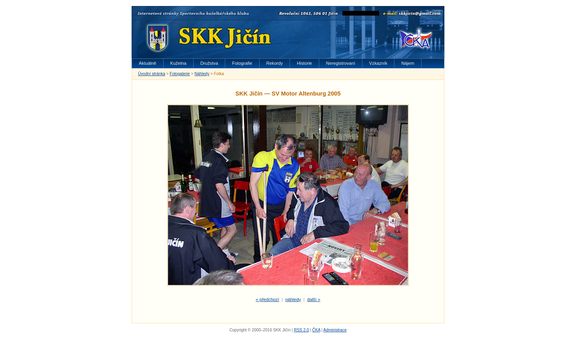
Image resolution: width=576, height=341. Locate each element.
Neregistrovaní (340, 63)
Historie (304, 63)
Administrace (334, 330)
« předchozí (267, 299)
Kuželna (178, 63)
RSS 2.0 (301, 330)
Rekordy (274, 63)
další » (313, 299)
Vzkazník (378, 63)
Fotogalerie (180, 74)
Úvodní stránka (151, 74)
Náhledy (201, 74)
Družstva (209, 63)
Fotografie (242, 63)
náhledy (293, 299)
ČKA (316, 330)
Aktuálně (147, 63)
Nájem (407, 63)
